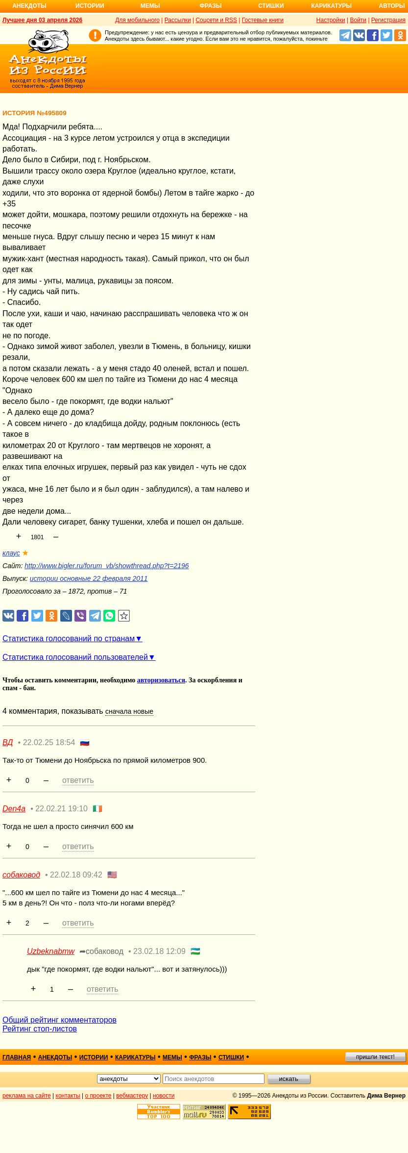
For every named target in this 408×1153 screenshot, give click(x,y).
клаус (11, 553)
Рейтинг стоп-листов (39, 1029)
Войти (358, 20)
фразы (200, 1057)
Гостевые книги (263, 20)
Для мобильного (137, 20)
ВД (7, 742)
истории (93, 1057)
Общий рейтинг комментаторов (59, 1020)
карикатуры (135, 1057)
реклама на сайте (26, 1095)
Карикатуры (331, 5)
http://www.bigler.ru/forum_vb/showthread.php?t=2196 (106, 566)
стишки (231, 1057)
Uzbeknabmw (50, 951)
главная (16, 1057)
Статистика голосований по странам (68, 638)
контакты (68, 1095)
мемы (172, 1057)
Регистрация (388, 20)
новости (163, 1095)
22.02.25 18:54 (49, 742)
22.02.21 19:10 (61, 808)
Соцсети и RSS (216, 20)
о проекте (98, 1095)
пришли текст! (375, 1056)
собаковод (21, 875)
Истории (89, 5)
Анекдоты (29, 5)
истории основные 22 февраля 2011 (89, 578)
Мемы (150, 5)
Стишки (271, 5)
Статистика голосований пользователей (75, 657)
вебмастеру (132, 1095)
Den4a (13, 808)
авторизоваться (161, 680)
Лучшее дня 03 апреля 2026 (42, 20)
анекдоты (55, 1057)
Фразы (210, 5)
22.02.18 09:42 (76, 875)
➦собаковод (101, 951)
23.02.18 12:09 (159, 951)
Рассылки (178, 20)
